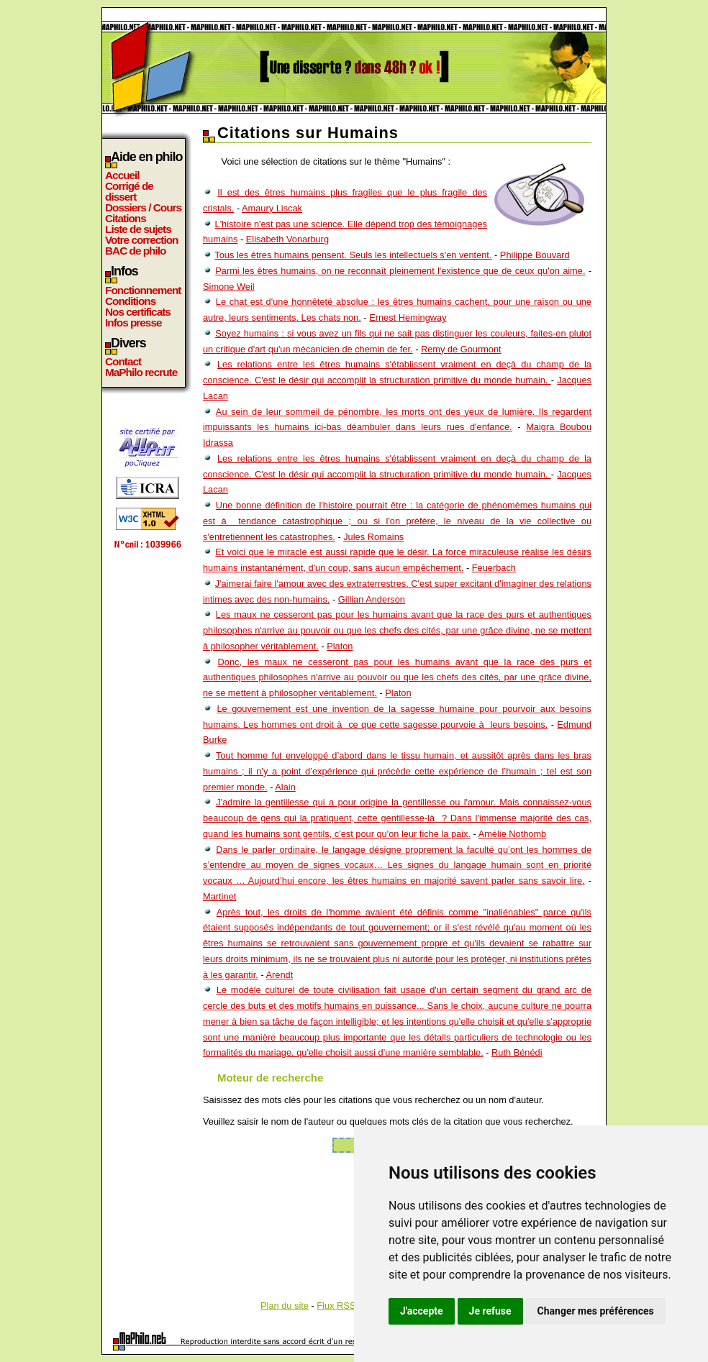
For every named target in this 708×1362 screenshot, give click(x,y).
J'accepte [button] (421, 1311)
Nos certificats (138, 311)
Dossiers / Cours (143, 207)
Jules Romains (373, 536)
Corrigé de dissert (129, 191)
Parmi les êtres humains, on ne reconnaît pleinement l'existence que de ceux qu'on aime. (400, 270)
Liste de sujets (138, 229)
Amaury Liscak (272, 208)
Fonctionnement (143, 290)
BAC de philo (135, 250)
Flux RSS (336, 1305)
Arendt (280, 974)
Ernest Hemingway (407, 317)
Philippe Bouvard (535, 255)
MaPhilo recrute (141, 372)
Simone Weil (229, 286)
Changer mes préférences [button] (595, 1311)
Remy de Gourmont (461, 349)
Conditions (130, 301)
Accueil (122, 175)
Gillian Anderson (371, 599)
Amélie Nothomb (512, 833)
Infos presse (133, 322)
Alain (285, 787)
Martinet (219, 896)
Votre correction (141, 239)
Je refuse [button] (490, 1311)
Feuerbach (494, 567)
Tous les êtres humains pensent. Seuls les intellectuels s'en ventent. (352, 255)
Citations (125, 218)
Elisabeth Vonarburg (287, 239)
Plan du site (284, 1305)
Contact (123, 361)
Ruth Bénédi (516, 1052)
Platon (340, 646)
